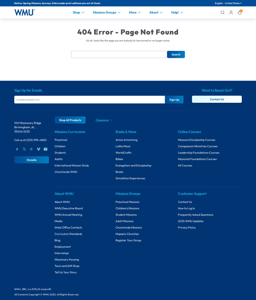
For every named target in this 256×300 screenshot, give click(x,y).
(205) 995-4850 (36, 140)
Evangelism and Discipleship (133, 165)
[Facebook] (17, 149)
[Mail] (45, 149)
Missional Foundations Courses (197, 159)
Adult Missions (125, 221)
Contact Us (217, 99)
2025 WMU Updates (191, 221)
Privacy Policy (187, 227)
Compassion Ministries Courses (197, 146)
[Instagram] (31, 149)
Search (176, 54)
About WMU (62, 202)
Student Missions (126, 214)
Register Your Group (128, 240)
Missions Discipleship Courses (196, 140)
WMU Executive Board (69, 208)
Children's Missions (127, 208)
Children (60, 146)
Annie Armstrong (126, 140)
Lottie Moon (123, 146)
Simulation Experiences (130, 178)
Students (60, 152)
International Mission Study (72, 165)
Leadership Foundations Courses (198, 152)
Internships (62, 253)
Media (58, 221)
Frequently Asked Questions (195, 214)
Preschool (61, 140)
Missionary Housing (67, 259)
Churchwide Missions (129, 227)
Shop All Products (70, 120)
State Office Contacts (68, 227)
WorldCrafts (123, 152)
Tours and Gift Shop (67, 266)
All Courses (185, 165)
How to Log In (186, 208)
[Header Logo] (24, 12)
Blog (57, 240)
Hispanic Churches (127, 234)
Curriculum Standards (68, 234)
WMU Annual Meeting (68, 214)
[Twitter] (24, 149)
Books (119, 172)
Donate (31, 160)
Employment (63, 246)
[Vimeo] (38, 149)
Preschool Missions (127, 202)
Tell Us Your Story (66, 272)
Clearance (104, 120)
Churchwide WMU (66, 172)
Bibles (119, 159)
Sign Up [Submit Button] (174, 99)
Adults (59, 159)
